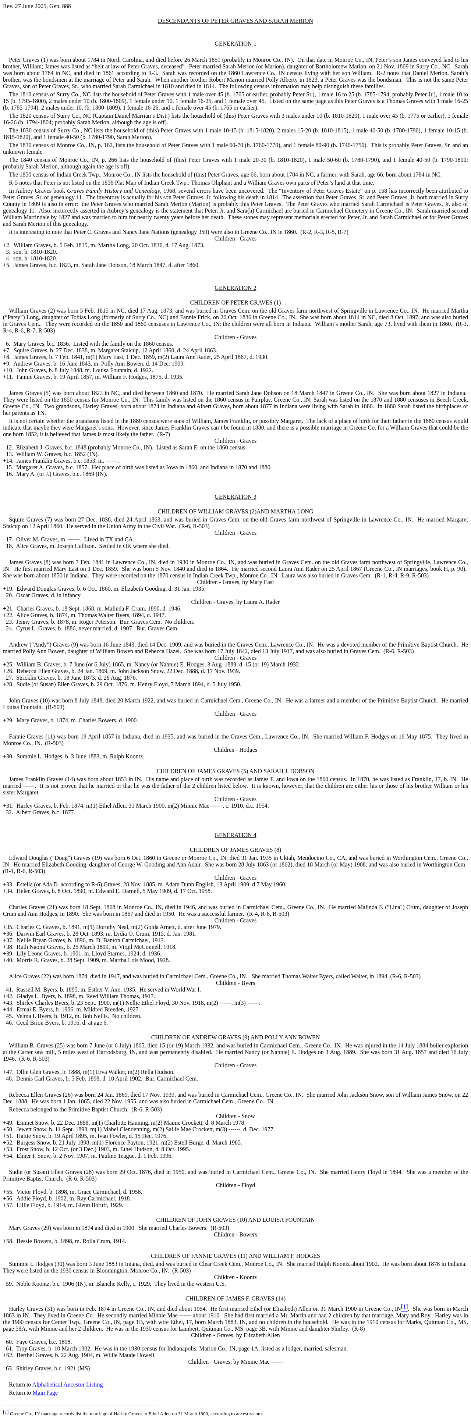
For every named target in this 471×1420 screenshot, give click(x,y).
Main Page (45, 1392)
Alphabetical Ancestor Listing (67, 1384)
